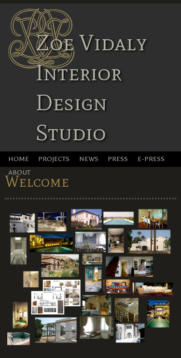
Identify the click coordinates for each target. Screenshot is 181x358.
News (88, 159)
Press (118, 159)
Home (18, 159)
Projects (54, 159)
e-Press (151, 159)
